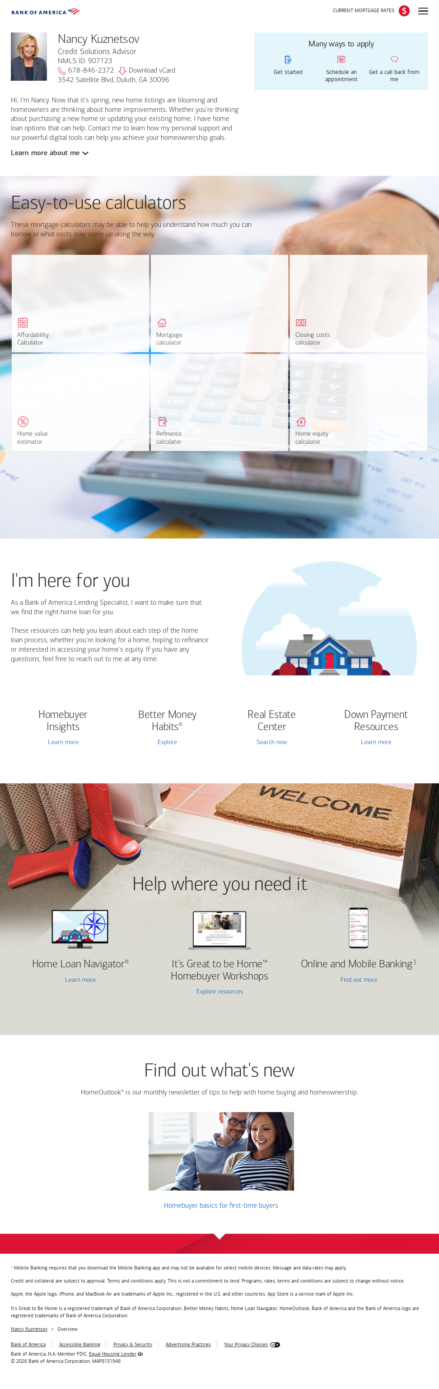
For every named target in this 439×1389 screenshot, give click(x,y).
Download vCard (146, 71)
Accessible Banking (79, 1345)
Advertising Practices (188, 1345)
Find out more (336, 980)
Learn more (63, 742)
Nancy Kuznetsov (29, 1329)
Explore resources (219, 992)
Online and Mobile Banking (357, 964)
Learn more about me (45, 153)
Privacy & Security (132, 1345)
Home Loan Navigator (80, 964)
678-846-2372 (86, 71)
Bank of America (28, 1345)
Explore (167, 742)
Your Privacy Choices (246, 1345)
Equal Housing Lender (112, 1354)
